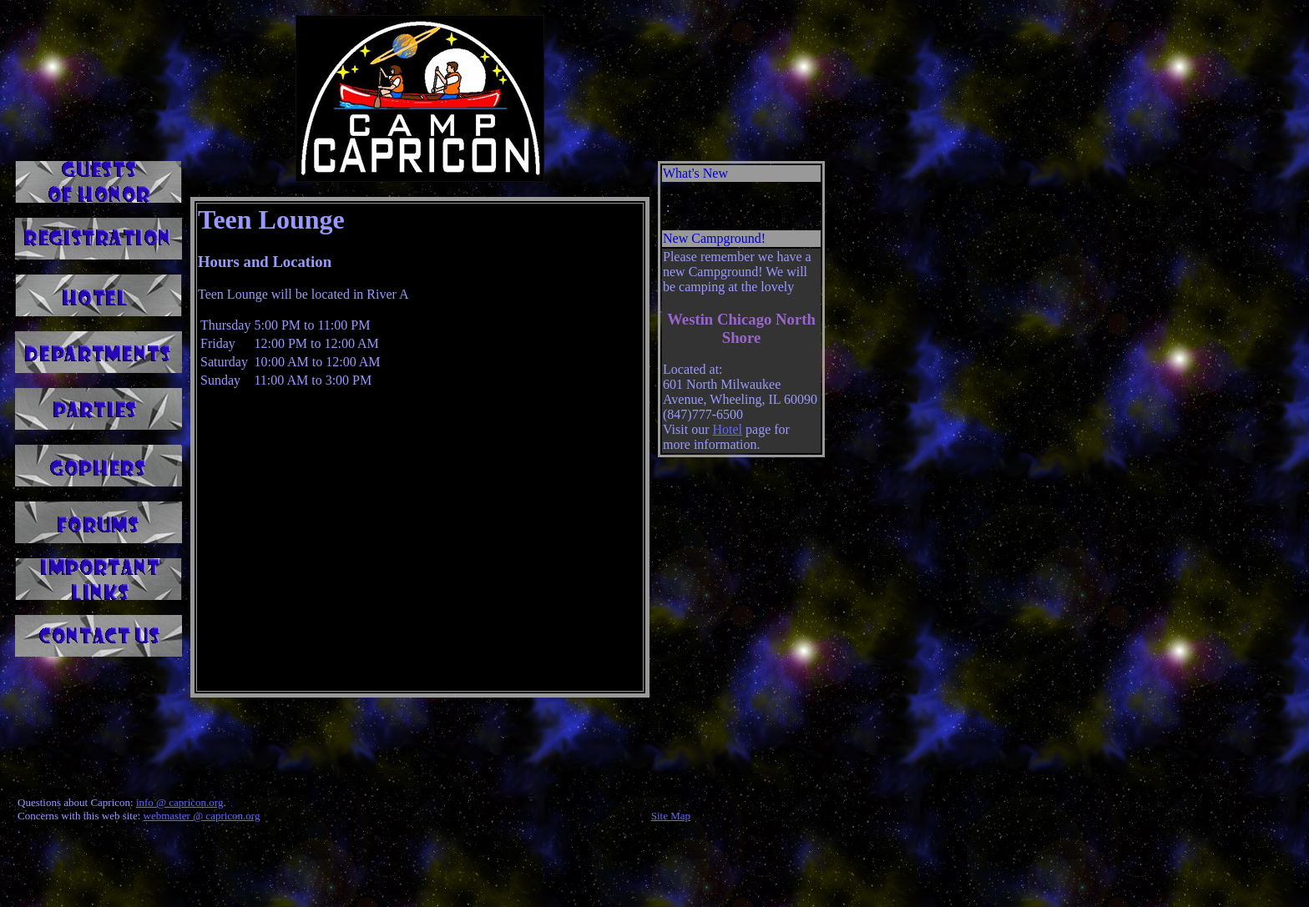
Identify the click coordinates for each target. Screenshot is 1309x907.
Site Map (670, 815)
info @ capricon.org (180, 802)
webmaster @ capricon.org (202, 815)
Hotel (727, 429)
